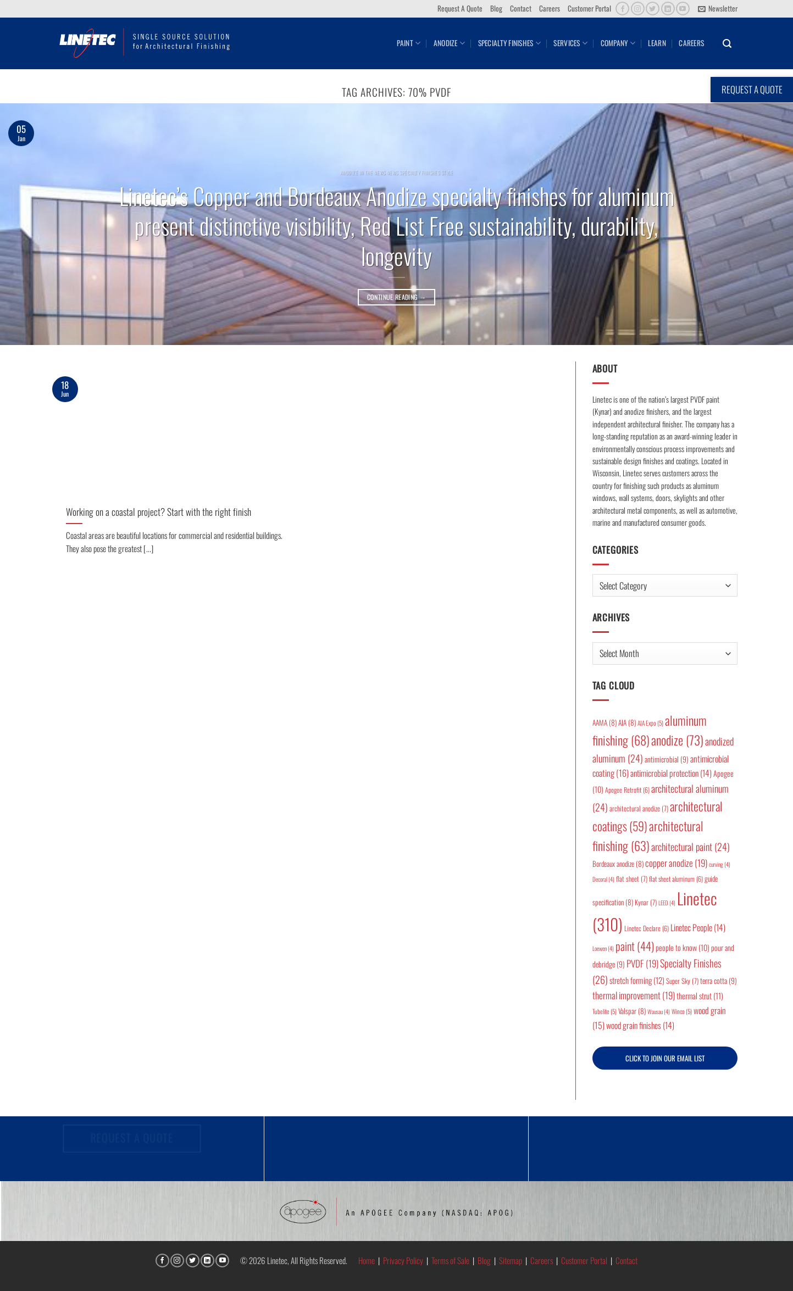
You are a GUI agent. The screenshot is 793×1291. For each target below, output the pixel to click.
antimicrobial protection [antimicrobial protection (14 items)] (671, 773)
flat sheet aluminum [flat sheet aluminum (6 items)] (676, 878)
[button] (717, 9)
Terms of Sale (450, 1260)
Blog (496, 8)
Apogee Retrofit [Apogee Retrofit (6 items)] (627, 789)
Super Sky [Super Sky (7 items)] (682, 981)
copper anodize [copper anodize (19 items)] (676, 863)
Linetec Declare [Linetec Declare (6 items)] (646, 928)
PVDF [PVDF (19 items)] (642, 963)
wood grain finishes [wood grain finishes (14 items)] (640, 1025)
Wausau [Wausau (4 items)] (658, 1011)
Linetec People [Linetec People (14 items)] (697, 927)
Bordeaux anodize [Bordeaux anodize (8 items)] (618, 863)
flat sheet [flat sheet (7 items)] (631, 878)
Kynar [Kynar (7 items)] (646, 902)
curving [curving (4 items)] (719, 864)
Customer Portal (589, 8)
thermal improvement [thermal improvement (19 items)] (633, 995)
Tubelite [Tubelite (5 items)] (604, 1011)
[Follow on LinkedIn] (668, 8)
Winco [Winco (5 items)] (682, 1011)
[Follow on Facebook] (622, 8)
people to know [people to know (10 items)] (682, 947)
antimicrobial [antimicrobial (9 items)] (667, 759)
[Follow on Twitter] (652, 8)
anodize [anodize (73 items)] (677, 740)
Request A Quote (460, 8)
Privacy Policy (403, 1260)
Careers (549, 8)
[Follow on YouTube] (683, 8)
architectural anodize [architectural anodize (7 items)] (638, 808)
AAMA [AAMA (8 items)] (604, 722)
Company (618, 42)
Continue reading (396, 297)
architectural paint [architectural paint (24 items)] (690, 846)
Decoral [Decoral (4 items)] (603, 879)
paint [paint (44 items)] (634, 945)
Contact (520, 8)
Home (366, 1260)
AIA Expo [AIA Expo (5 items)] (650, 722)
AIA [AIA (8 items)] (627, 722)
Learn (657, 42)
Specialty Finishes (509, 42)
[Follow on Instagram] (638, 8)
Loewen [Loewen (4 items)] (603, 948)
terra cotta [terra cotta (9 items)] (718, 980)
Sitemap (510, 1260)
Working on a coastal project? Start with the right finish (158, 511)
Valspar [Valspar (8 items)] (632, 1010)
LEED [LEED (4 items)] (666, 902)
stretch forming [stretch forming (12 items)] (636, 980)
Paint (408, 42)
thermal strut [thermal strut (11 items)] (699, 995)
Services (570, 42)
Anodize (449, 42)
